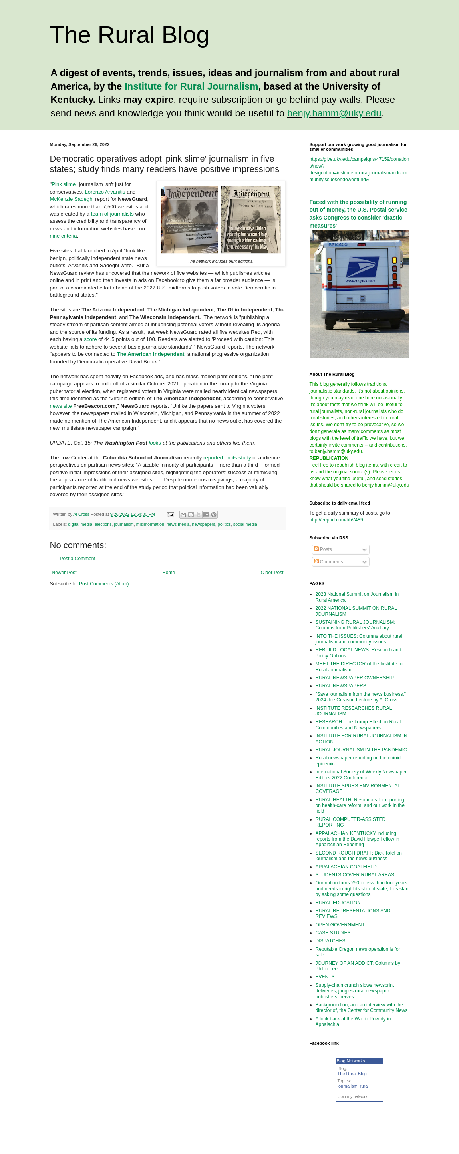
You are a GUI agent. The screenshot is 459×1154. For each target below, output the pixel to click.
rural (364, 1086)
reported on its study (227, 458)
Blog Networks (351, 1060)
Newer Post (64, 572)
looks (155, 443)
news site (61, 406)
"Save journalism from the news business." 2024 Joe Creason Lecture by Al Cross (361, 697)
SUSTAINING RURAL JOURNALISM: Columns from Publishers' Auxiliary (355, 625)
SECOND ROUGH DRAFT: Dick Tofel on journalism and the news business (359, 855)
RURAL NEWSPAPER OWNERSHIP (355, 678)
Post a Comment (77, 558)
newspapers (203, 524)
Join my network (353, 1096)
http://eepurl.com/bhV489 (336, 520)
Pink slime (64, 184)
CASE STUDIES (333, 933)
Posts (323, 549)
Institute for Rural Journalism (191, 86)
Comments (328, 562)
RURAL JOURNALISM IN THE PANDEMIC (361, 750)
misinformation (150, 524)
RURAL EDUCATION (338, 903)
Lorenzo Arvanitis (105, 192)
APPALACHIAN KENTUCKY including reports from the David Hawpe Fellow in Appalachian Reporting (357, 839)
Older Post (272, 572)
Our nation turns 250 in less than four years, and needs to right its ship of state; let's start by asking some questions (362, 888)
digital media (80, 524)
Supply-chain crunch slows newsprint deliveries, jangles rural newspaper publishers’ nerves (355, 991)
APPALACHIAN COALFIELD (346, 867)
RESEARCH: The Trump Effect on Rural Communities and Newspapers (358, 724)
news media (178, 524)
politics (224, 524)
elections (103, 524)
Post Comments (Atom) (104, 584)
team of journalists (112, 214)
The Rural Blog (130, 34)
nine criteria (63, 236)
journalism (124, 524)
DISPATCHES (331, 941)
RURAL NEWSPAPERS (341, 686)
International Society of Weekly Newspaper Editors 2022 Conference (361, 774)
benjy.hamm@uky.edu (334, 113)
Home (168, 572)
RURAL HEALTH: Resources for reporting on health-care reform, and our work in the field (360, 805)
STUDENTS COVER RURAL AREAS (355, 875)
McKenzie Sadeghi (72, 199)
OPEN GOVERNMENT (340, 925)
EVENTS (325, 977)
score (91, 339)
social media (245, 524)
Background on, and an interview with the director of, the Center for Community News (362, 1007)
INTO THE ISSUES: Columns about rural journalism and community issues (359, 639)
